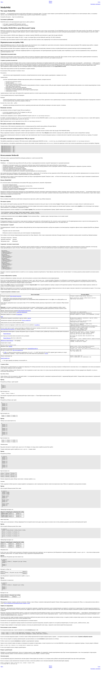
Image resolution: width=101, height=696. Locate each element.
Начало (50, 1)
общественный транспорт (15, 301)
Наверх (50, 2)
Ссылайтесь (37, 331)
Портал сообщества (26, 326)
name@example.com (5, 366)
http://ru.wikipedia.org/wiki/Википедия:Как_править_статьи (17, 628)
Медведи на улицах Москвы (7, 348)
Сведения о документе (95, 4)
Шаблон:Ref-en (34, 356)
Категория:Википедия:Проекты (7, 336)
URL (5, 360)
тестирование (19, 320)
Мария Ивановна (7, 341)
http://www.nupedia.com (18, 358)
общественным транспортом (24, 316)
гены (2, 322)
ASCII (46, 361)
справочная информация (21, 317)
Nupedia (10, 354)
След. (99, 2)
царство (29, 324)
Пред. (2, 2)
